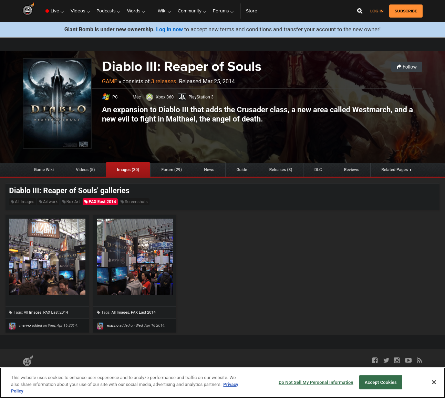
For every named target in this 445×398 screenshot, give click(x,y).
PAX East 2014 (100, 201)
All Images (22, 201)
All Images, (33, 312)
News (209, 169)
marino (25, 325)
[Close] (434, 382)
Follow (407, 67)
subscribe (406, 11)
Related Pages (394, 169)
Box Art (71, 201)
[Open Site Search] (360, 11)
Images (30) (128, 169)
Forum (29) (171, 169)
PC (115, 97)
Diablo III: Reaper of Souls (181, 66)
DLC (318, 169)
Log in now (169, 29)
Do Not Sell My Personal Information (316, 382)
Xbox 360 (165, 97)
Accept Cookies (381, 382)
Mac (137, 97)
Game (109, 81)
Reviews (351, 169)
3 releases (163, 81)
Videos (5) (85, 169)
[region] (222, 382)
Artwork (48, 201)
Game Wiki (44, 169)
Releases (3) (280, 169)
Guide (241, 169)
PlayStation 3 (201, 97)
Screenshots (134, 201)
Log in (377, 11)
